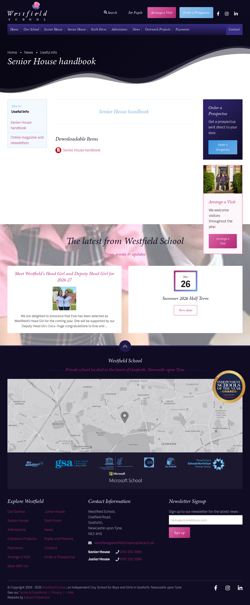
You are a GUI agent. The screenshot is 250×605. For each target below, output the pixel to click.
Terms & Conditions (33, 592)
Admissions (119, 29)
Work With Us (17, 565)
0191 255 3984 (131, 558)
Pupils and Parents (58, 538)
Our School (31, 29)
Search (110, 12)
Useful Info (20, 111)
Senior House (77, 29)
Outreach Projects (157, 29)
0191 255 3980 (131, 551)
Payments (182, 29)
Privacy (56, 592)
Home (14, 29)
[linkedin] (236, 13)
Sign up (179, 532)
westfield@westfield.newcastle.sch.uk (124, 542)
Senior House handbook (81, 149)
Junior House (53, 29)
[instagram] (227, 13)
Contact (234, 29)
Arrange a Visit (161, 12)
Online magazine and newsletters (27, 140)
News (136, 29)
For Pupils (135, 12)
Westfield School (54, 587)
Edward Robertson (37, 597)
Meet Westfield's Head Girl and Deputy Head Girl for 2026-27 (64, 276)
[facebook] (218, 13)
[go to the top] (125, 346)
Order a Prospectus (196, 12)
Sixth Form (98, 29)
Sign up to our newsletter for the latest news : (204, 511)
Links (70, 592)
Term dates (185, 310)
